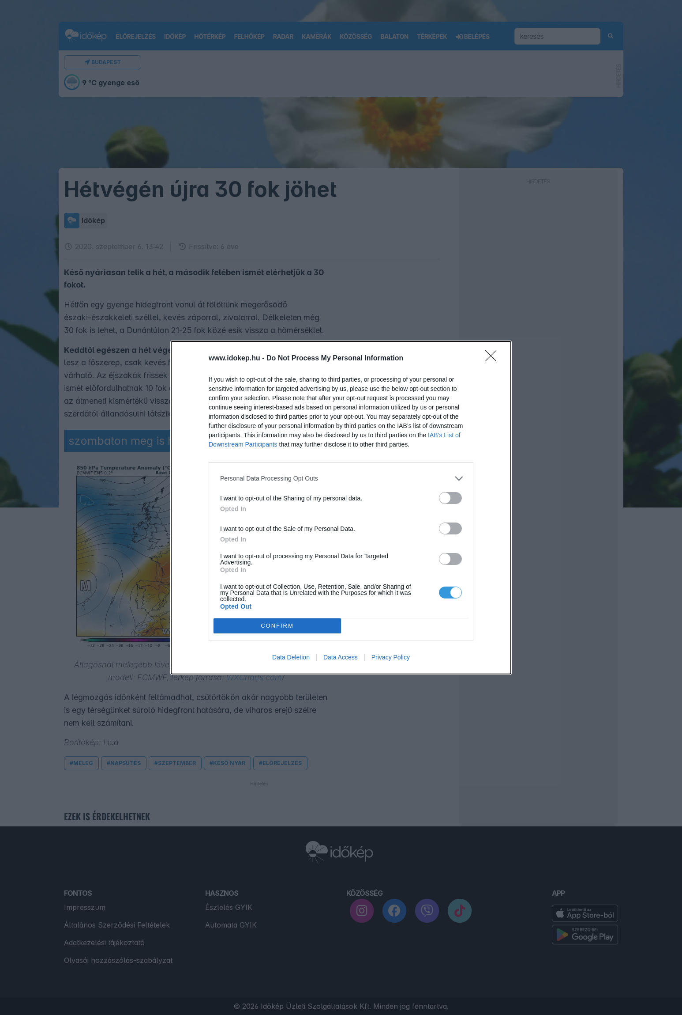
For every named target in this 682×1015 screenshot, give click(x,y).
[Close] (493, 358)
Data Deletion (291, 657)
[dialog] (341, 507)
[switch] (450, 498)
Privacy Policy (390, 657)
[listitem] (341, 478)
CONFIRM (277, 625)
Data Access (340, 657)
